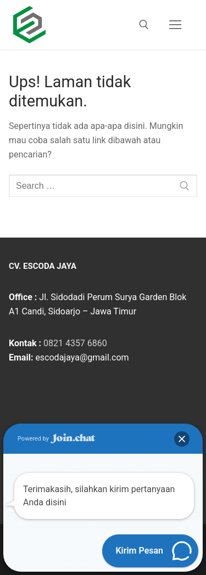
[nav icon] (175, 24)
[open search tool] (144, 25)
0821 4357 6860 (75, 343)
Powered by (56, 438)
